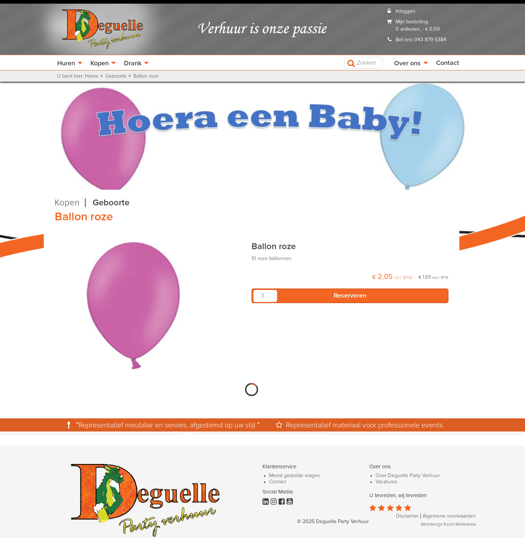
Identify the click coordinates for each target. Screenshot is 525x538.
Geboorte (116, 76)
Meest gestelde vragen (294, 475)
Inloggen (405, 11)
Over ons (407, 63)
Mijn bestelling (412, 21)
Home (91, 76)
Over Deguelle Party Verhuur (408, 475)
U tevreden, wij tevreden (398, 495)
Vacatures (386, 481)
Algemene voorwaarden (449, 516)
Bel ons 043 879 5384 (421, 39)
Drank (132, 63)
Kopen (99, 63)
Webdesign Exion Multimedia (448, 524)
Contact (447, 63)
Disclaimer (407, 516)
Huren (66, 63)
